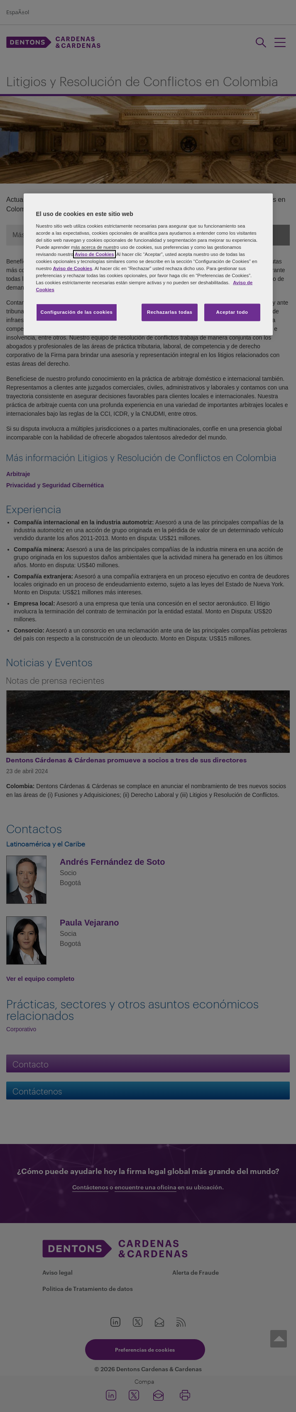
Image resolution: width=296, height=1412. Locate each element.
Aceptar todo (232, 312)
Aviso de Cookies (94, 253)
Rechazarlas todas (170, 312)
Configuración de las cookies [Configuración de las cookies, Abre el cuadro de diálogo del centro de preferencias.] (77, 312)
